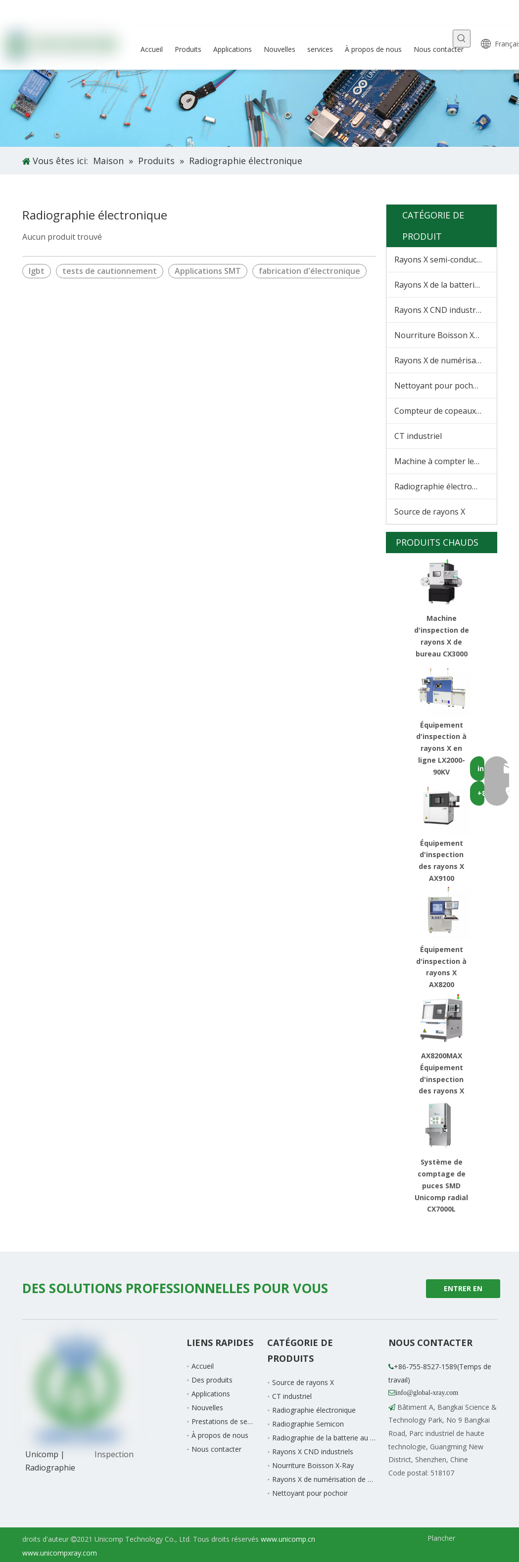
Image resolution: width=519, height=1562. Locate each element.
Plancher (441, 1538)
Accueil (202, 1366)
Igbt (37, 270)
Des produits (212, 1380)
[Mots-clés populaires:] (462, 38)
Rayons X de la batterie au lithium (445, 284)
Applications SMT (208, 270)
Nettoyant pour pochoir (438, 385)
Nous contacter (216, 1449)
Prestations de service (226, 1421)
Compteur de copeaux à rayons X (445, 410)
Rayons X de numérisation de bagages (445, 360)
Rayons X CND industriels (441, 309)
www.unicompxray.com (59, 1553)
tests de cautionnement (109, 270)
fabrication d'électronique (309, 270)
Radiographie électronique (443, 486)
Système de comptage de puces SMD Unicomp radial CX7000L (441, 1185)
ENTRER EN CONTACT (463, 1291)
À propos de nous (219, 1435)
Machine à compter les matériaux (445, 461)
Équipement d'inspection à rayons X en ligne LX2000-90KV (441, 748)
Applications (210, 1393)
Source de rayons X (429, 511)
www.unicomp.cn (288, 1539)
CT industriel (418, 436)
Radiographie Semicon (308, 1424)
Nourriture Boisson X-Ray (442, 335)
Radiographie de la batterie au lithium (331, 1437)
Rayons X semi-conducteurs (445, 259)
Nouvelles (207, 1407)
